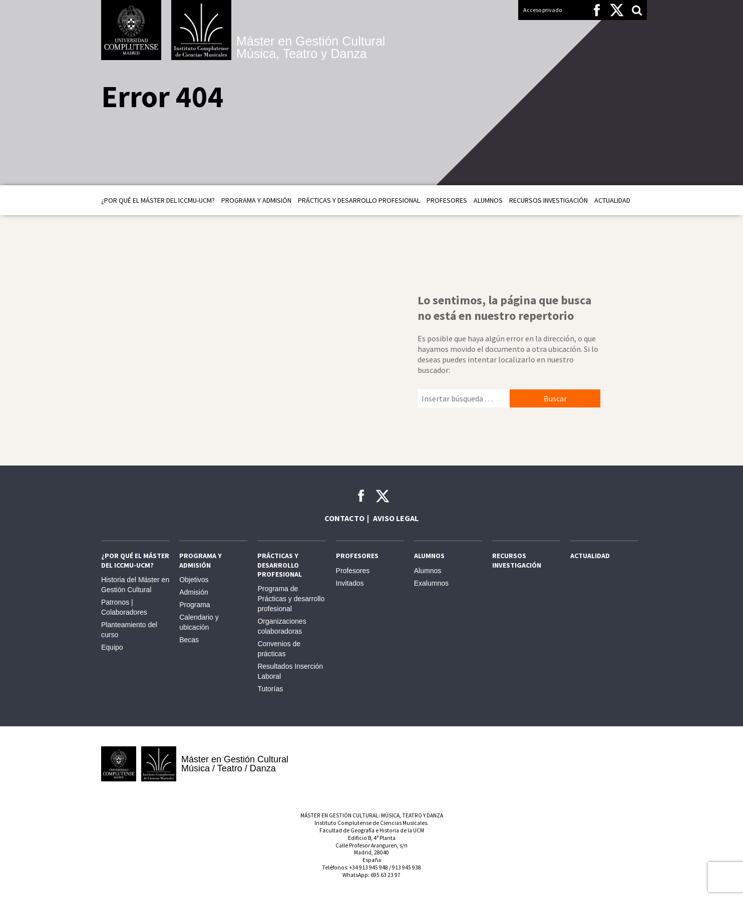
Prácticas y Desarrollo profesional (359, 200)
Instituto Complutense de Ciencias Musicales (201, 30)
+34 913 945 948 (368, 867)
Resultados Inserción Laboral (290, 671)
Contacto (344, 518)
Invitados (350, 583)
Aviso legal (396, 518)
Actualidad (612, 200)
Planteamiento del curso (129, 630)
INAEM (492, 763)
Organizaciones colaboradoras (281, 626)
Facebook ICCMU (361, 496)
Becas (189, 640)
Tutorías (270, 689)
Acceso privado (542, 10)
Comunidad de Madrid (612, 763)
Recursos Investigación (548, 200)
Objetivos (193, 580)
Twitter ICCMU (383, 496)
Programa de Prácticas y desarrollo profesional (290, 599)
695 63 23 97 (385, 874)
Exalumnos (431, 583)
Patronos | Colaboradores (124, 607)
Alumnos (488, 200)
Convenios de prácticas (278, 649)
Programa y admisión (256, 200)
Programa (194, 605)
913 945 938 (406, 867)
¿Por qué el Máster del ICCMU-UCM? (158, 200)
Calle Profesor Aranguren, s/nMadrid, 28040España (371, 853)
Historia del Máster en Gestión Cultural (135, 585)
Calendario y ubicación (199, 622)
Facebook (597, 10)
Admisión (193, 592)
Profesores (447, 200)
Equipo (112, 647)
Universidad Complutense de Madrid (131, 30)
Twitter (617, 10)
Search (637, 10)
